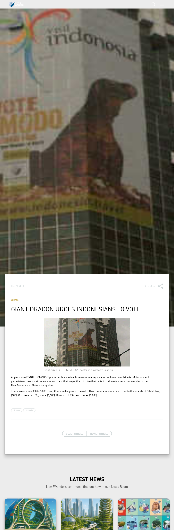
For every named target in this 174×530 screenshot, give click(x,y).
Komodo (15, 300)
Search (153, 4)
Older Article (74, 433)
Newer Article (99, 433)
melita (151, 285)
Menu (161, 2)
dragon (17, 410)
